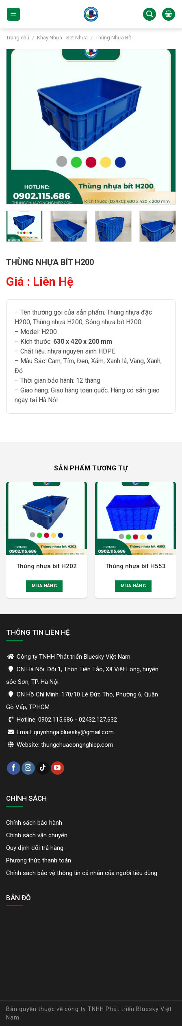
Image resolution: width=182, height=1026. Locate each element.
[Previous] (6, 543)
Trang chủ (17, 37)
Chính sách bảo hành (34, 822)
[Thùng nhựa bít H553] (135, 518)
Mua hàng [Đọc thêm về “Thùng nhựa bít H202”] (44, 585)
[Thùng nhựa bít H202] (46, 518)
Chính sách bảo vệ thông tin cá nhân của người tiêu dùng (81, 873)
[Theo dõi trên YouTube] (57, 768)
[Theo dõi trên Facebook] (13, 768)
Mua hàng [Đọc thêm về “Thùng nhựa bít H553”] (133, 585)
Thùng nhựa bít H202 (46, 566)
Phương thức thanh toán (38, 860)
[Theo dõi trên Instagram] (28, 768)
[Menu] (13, 14)
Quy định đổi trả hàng (34, 847)
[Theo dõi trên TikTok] (43, 768)
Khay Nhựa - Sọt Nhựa (62, 37)
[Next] (172, 231)
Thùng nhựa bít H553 (135, 566)
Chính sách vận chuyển (36, 835)
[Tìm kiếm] (149, 14)
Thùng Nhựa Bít (113, 37)
